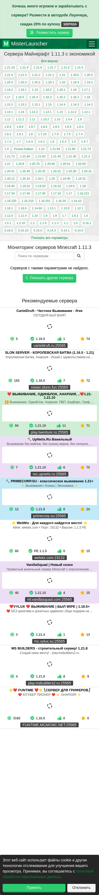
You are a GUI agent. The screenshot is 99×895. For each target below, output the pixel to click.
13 (85, 635)
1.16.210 (28, 200)
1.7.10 (42, 134)
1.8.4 (68, 126)
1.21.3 (22, 74)
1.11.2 (20, 119)
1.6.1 (75, 215)
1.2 (32, 223)
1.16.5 (20, 97)
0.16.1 (87, 223)
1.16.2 (61, 97)
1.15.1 (36, 104)
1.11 (32, 119)
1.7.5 (67, 134)
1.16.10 (76, 200)
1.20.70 (34, 163)
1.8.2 (7, 134)
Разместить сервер (49, 32)
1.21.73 (86, 149)
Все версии (49, 61)
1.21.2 (36, 74)
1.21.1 (50, 74)
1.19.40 (65, 178)
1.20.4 (8, 82)
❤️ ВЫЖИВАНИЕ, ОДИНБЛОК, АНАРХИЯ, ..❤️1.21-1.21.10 (49, 395)
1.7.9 (55, 134)
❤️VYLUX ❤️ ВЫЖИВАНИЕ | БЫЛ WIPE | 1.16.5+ (49, 606)
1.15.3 (8, 104)
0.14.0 (79, 230)
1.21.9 (24, 67)
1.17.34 (9, 193)
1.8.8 (20, 126)
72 (85, 381)
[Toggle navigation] (92, 44)
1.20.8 (20, 163)
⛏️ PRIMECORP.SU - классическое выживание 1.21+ (49, 481)
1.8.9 (7, 126)
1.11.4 (22, 215)
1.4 (6, 149)
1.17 (7, 97)
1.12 (7, 119)
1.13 (60, 111)
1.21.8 (38, 67)
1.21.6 (65, 67)
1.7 (19, 141)
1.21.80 (70, 149)
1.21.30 (71, 156)
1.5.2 (63, 141)
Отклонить (81, 887)
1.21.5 (79, 67)
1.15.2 (22, 104)
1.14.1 (8, 111)
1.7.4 (79, 134)
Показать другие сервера (49, 278)
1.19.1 (22, 89)
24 (85, 509)
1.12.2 (72, 111)
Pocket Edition (24, 149)
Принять (34, 887)
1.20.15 (87, 171)
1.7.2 (7, 141)
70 (85, 467)
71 (85, 426)
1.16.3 (47, 97)
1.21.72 (9, 156)
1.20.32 (40, 171)
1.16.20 (61, 200)
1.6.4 (29, 141)
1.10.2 (45, 119)
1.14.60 (37, 208)
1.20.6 (74, 74)
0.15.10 (23, 230)
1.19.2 (8, 89)
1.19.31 (81, 178)
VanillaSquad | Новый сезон (49, 564)
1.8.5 (56, 126)
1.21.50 (40, 156)
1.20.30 (71, 171)
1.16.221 (83, 193)
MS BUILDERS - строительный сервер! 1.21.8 (49, 648)
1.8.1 (20, 134)
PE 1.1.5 (40, 551)
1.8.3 (80, 126)
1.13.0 (65, 208)
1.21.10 (9, 67)
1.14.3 (74, 104)
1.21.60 (25, 156)
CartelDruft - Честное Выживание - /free (49, 310)
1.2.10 (21, 223)
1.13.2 (33, 111)
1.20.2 (36, 82)
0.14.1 (65, 230)
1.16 (87, 97)
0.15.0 (38, 230)
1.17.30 (40, 193)
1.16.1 (74, 97)
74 (85, 339)
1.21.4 (8, 74)
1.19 (35, 89)
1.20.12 (9, 178)
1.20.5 (88, 74)
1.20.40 (25, 171)
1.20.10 (25, 178)
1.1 (66, 223)
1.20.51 (65, 163)
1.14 (21, 111)
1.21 (62, 74)
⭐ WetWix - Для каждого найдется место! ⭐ (49, 523)
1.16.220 (10, 200)
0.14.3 (51, 230)
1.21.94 (55, 149)
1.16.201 (45, 200)
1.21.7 (51, 67)
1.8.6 (44, 126)
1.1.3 (55, 223)
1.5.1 (7, 223)
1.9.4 (68, 119)
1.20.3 (22, 82)
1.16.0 (22, 208)
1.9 (80, 119)
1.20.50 (81, 163)
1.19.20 (40, 186)
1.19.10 (56, 186)
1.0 (75, 223)
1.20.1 (50, 82)
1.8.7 (32, 126)
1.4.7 (84, 141)
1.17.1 (86, 89)
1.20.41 (9, 171)
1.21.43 (56, 156)
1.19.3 (88, 82)
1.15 (48, 104)
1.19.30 (9, 186)
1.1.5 (43, 223)
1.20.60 (50, 163)
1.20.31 (56, 171)
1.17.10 (56, 193)
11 (61, 426)
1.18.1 (61, 89)
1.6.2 (41, 141)
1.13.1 (47, 111)
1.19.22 (25, 186)
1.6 (52, 141)
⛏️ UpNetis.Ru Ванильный (49, 439)
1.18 (73, 89)
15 (85, 551)
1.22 (42, 149)
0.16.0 (8, 230)
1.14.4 (61, 104)
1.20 (62, 82)
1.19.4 (74, 82)
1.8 (31, 134)
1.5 (74, 141)
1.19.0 (70, 186)
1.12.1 (86, 111)
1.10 (57, 119)
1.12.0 (8, 215)
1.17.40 (25, 193)
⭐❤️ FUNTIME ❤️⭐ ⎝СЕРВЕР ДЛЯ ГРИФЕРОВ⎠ (49, 690)
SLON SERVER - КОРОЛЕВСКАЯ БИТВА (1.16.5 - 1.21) (49, 352)
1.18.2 (47, 89)
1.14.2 (88, 104)
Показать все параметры (49, 238)
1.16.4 (33, 97)
